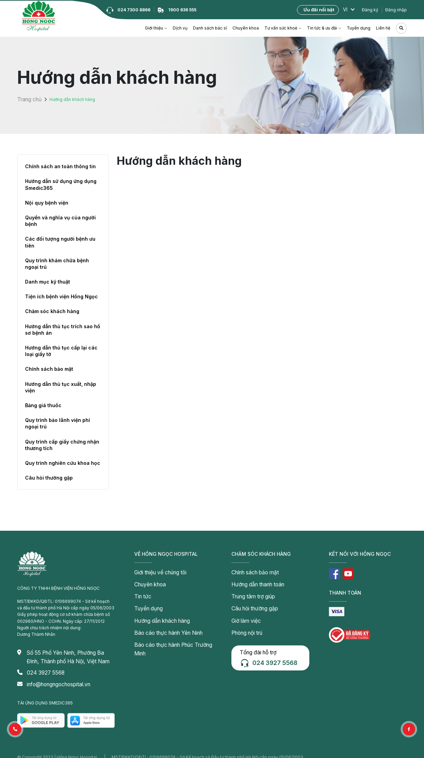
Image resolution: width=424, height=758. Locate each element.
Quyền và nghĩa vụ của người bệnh (60, 221)
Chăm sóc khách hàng (52, 311)
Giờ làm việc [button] (243, 611)
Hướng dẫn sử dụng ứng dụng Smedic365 (60, 184)
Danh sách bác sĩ (210, 28)
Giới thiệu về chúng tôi (156, 571)
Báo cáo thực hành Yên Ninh (162, 621)
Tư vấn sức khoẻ (280, 28)
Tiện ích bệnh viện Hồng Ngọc (61, 296)
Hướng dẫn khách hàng (157, 611)
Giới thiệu (154, 28)
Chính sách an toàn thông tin (60, 166)
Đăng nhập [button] (396, 9)
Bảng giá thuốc (43, 405)
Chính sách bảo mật (49, 369)
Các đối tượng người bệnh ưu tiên (60, 242)
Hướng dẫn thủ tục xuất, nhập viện (60, 387)
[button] (15, 729)
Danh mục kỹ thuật (47, 282)
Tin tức (141, 591)
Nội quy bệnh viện (46, 203)
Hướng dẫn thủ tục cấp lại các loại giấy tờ (61, 351)
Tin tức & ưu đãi (322, 28)
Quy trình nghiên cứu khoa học (62, 463)
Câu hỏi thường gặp (49, 478)
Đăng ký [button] (370, 9)
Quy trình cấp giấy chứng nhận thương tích (62, 445)
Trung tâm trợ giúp (249, 591)
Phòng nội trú (244, 621)
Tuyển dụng (358, 28)
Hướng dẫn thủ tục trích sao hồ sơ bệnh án (62, 329)
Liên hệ (383, 28)
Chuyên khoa (245, 28)
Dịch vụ (180, 28)
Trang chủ (27, 99)
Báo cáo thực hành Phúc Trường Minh (171, 631)
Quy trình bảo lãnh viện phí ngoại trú (57, 423)
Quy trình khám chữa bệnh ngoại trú (57, 263)
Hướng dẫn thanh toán (253, 581)
